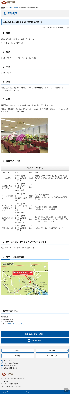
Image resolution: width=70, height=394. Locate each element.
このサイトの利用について (12, 363)
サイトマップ (8, 360)
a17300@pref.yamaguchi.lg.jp (14, 324)
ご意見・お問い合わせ (10, 368)
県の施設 (17, 356)
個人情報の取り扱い (10, 365)
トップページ (9, 7)
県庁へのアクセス (52, 356)
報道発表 (16, 7)
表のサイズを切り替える (35, 168)
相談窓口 (17, 350)
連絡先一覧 (52, 350)
